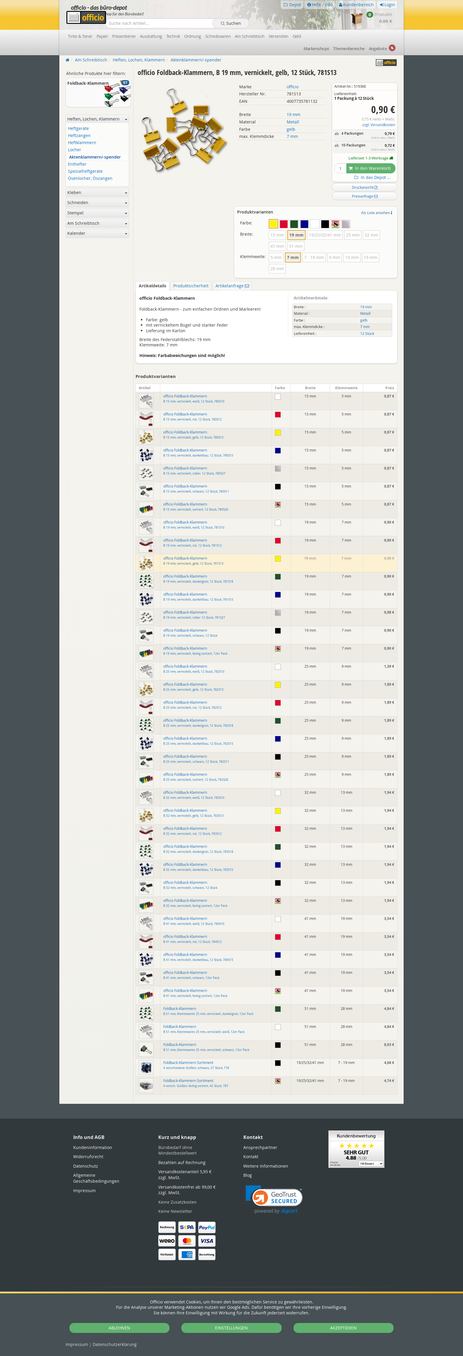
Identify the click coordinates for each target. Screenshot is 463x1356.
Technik (173, 36)
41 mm (277, 246)
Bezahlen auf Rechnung (182, 1162)
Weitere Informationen (265, 1166)
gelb (291, 129)
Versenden (278, 36)
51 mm (296, 246)
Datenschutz (115, 1344)
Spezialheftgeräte (85, 171)
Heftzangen (79, 135)
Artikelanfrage (232, 286)
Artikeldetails (152, 286)
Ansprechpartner (260, 1147)
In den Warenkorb (370, 168)
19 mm (293, 114)
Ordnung (192, 36)
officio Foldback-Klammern (193, 398)
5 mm (276, 257)
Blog (247, 1175)
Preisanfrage (365, 196)
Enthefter (77, 164)
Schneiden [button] (97, 202)
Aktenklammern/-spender (95, 157)
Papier (102, 36)
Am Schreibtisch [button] (97, 223)
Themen (348, 48)
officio (293, 86)
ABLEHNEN (119, 1328)
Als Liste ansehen (376, 212)
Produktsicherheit (190, 286)
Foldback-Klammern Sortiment (196, 1065)
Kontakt (250, 1156)
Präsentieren (124, 36)
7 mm (292, 136)
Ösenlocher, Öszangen (90, 178)
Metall (293, 122)
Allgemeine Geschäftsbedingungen (96, 1178)
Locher (74, 149)
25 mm (353, 235)
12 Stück (367, 333)
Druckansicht (364, 187)
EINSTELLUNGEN (231, 1328)
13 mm (352, 257)
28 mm (277, 268)
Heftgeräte (78, 128)
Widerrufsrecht (88, 1156)
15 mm (277, 235)
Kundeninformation (92, 1147)
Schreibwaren (218, 36)
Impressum (77, 1344)
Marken (316, 48)
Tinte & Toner (80, 36)
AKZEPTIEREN (343, 1328)
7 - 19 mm (314, 257)
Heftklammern (82, 142)
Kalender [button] (97, 233)
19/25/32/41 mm (325, 235)
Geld (297, 36)
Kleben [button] (97, 192)
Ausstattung (151, 36)
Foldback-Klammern (208, 1011)
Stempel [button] (97, 213)
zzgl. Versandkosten (378, 125)
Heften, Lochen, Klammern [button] (97, 119)
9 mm (334, 257)
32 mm (371, 235)
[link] (274, 1200)
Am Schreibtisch (250, 36)
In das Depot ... (372, 177)
